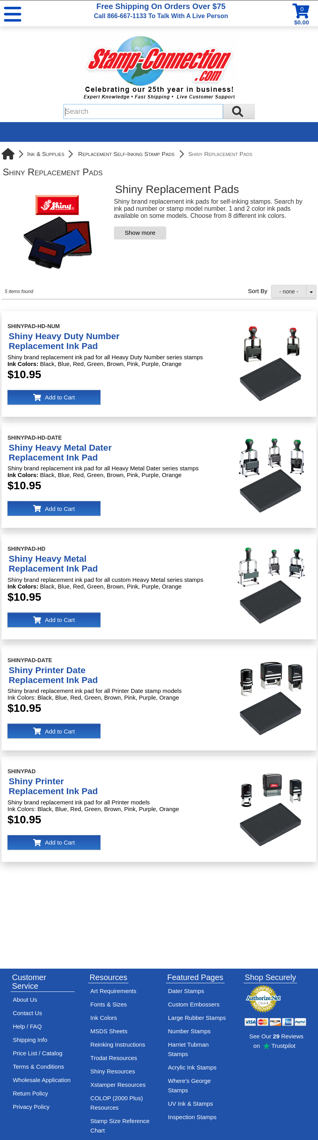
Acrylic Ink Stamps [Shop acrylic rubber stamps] (192, 1067)
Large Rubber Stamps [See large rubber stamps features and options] (197, 1017)
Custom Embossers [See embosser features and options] (193, 1004)
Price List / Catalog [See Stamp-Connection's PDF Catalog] (37, 1053)
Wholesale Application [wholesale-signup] (42, 1080)
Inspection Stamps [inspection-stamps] (192, 1117)
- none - (288, 291)
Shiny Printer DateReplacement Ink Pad (53, 675)
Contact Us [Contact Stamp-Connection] (27, 1013)
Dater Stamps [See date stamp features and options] (186, 991)
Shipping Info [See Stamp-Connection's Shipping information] (30, 1039)
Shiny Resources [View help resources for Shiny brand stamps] (112, 1071)
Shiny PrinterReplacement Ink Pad (53, 786)
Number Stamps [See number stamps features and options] (189, 1031)
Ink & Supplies (45, 153)
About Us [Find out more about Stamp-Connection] (25, 999)
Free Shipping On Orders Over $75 (161, 10)
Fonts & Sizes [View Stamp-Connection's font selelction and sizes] (108, 1004)
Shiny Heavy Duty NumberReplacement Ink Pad (64, 341)
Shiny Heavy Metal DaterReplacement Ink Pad (60, 452)
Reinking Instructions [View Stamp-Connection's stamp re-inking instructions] (117, 1044)
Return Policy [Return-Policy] (30, 1093)
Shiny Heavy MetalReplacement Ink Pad (53, 564)
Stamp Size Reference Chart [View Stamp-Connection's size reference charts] (119, 1126)
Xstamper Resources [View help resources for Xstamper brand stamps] (117, 1084)
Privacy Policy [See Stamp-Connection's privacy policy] (31, 1106)
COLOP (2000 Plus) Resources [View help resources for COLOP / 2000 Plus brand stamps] (116, 1103)
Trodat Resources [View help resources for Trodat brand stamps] (113, 1058)
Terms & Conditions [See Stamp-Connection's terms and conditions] (38, 1066)
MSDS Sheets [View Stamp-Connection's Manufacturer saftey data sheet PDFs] (108, 1031)
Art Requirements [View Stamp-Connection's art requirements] (113, 991)
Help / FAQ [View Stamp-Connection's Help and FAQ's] (27, 1026)
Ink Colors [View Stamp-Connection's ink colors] (103, 1017)
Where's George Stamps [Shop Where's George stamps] (189, 1085)
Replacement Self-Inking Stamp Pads (126, 153)
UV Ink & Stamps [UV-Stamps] (190, 1103)
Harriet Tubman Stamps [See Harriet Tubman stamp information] (188, 1049)
